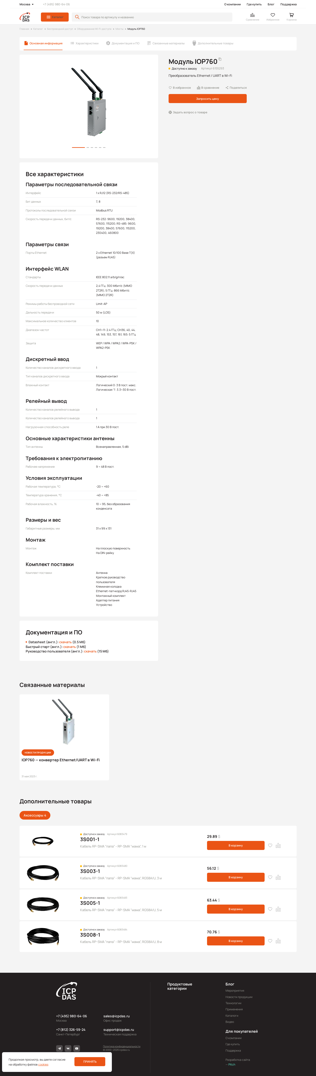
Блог (271, 4)
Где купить (254, 4)
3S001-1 (90, 839)
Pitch (231, 1064)
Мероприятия (235, 990)
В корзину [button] (236, 845)
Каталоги (232, 1015)
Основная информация (46, 43)
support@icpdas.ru (118, 1029)
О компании (232, 4)
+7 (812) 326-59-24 (71, 1029)
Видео (230, 1022)
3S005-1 (90, 902)
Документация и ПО (125, 43)
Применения (234, 1009)
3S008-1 (90, 934)
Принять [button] (90, 1061)
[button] (55, 17)
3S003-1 (90, 871)
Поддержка (288, 4)
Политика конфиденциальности (121, 1046)
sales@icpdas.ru (116, 1016)
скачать (65, 642)
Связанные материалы (169, 43)
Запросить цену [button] (207, 99)
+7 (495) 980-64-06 (56, 4)
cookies (43, 1064)
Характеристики (87, 43)
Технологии (233, 1003)
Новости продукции (239, 997)
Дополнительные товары (215, 43)
